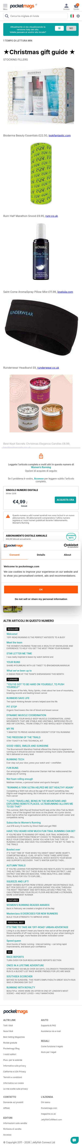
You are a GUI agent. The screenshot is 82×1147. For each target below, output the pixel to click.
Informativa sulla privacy (14, 1066)
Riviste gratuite (10, 1043)
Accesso (39, 478)
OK (41, 589)
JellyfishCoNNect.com (51, 1119)
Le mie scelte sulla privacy (15, 1089)
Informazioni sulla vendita (15, 1123)
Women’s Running (41, 467)
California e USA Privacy (14, 1071)
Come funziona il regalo (52, 1046)
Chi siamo (45, 1102)
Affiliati (6, 1108)
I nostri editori (9, 1054)
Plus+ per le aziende (12, 1060)
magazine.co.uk (48, 1114)
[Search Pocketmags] (7, 16)
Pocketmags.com (49, 1108)
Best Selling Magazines (14, 1037)
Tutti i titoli (8, 1025)
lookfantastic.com (60, 135)
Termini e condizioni (12, 1077)
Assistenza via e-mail (51, 1031)
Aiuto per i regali (48, 1052)
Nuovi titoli (8, 1031)
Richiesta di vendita (12, 1129)
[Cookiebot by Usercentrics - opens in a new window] (64, 546)
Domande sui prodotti (13, 1102)
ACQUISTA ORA (65, 499)
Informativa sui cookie (13, 1083)
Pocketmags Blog (11, 1048)
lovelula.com (65, 291)
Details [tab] (41, 554)
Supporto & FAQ (48, 1025)
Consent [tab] (15, 554)
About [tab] (67, 554)
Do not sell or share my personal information (41, 599)
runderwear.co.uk (48, 367)
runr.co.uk (51, 216)
